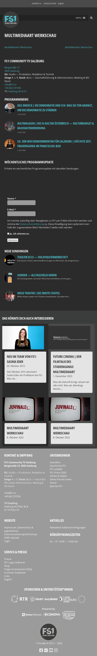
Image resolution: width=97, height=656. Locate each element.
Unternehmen (60, 455)
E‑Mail (11, 209)
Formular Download (15, 572)
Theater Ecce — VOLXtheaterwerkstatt (42, 257)
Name (11, 198)
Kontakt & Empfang (18, 455)
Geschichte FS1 (58, 465)
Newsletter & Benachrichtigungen (68, 527)
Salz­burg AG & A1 (17, 91)
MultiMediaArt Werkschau (18, 47)
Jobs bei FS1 (56, 486)
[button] (79, 18)
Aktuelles (57, 520)
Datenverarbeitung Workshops (20, 534)
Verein (53, 482)
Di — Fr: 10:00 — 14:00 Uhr (64, 541)
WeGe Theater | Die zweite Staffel (38, 293)
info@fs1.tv (36, 3)
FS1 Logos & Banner (14, 562)
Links (7, 576)
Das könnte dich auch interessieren (28, 318)
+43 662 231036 (49, 3)
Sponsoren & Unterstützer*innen (48, 589)
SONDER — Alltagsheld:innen (37, 275)
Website (9, 520)
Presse (7, 559)
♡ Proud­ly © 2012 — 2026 (48, 643)
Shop (7, 565)
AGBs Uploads (11, 537)
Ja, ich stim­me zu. (18, 233)
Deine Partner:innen (60, 479)
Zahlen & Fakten (58, 476)
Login (7, 541)
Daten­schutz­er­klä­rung (32, 224)
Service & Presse (15, 552)
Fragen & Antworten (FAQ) (18, 569)
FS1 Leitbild (56, 469)
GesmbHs (55, 462)
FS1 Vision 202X (58, 472)
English (61, 3)
